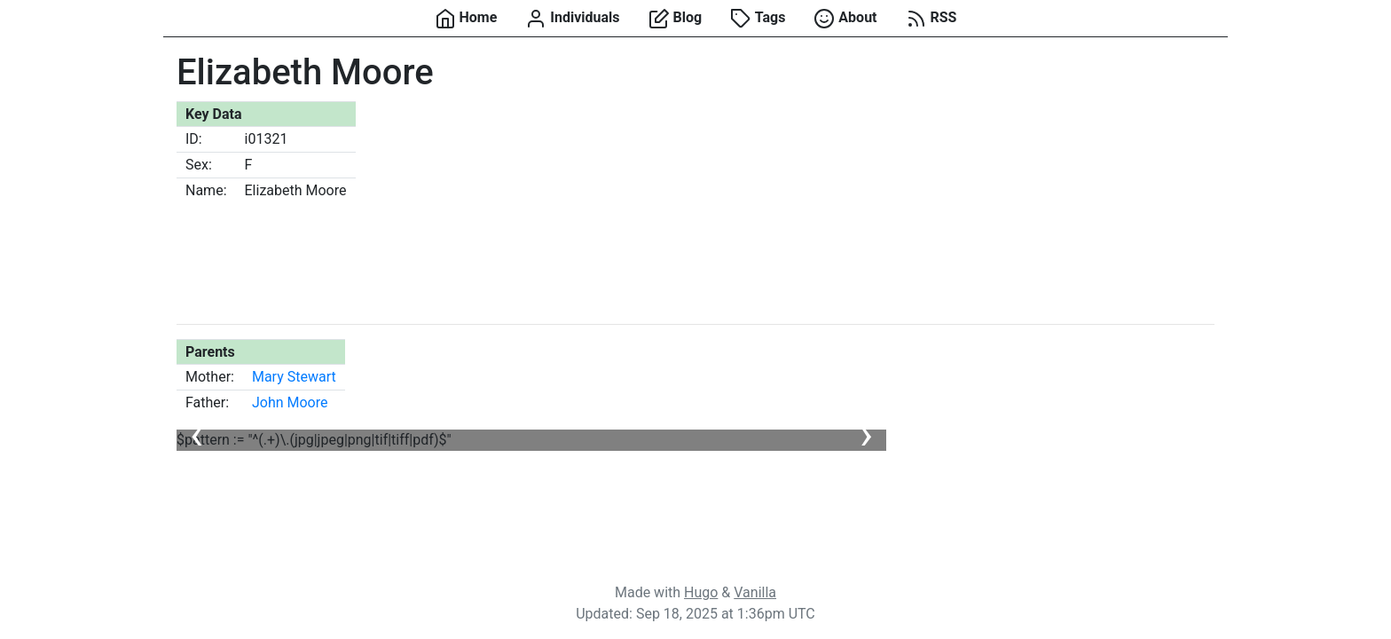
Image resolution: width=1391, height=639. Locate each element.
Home (466, 18)
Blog (675, 18)
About (844, 18)
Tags (757, 18)
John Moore (290, 402)
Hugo (701, 592)
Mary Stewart (294, 376)
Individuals (572, 18)
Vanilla (755, 592)
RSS (931, 18)
